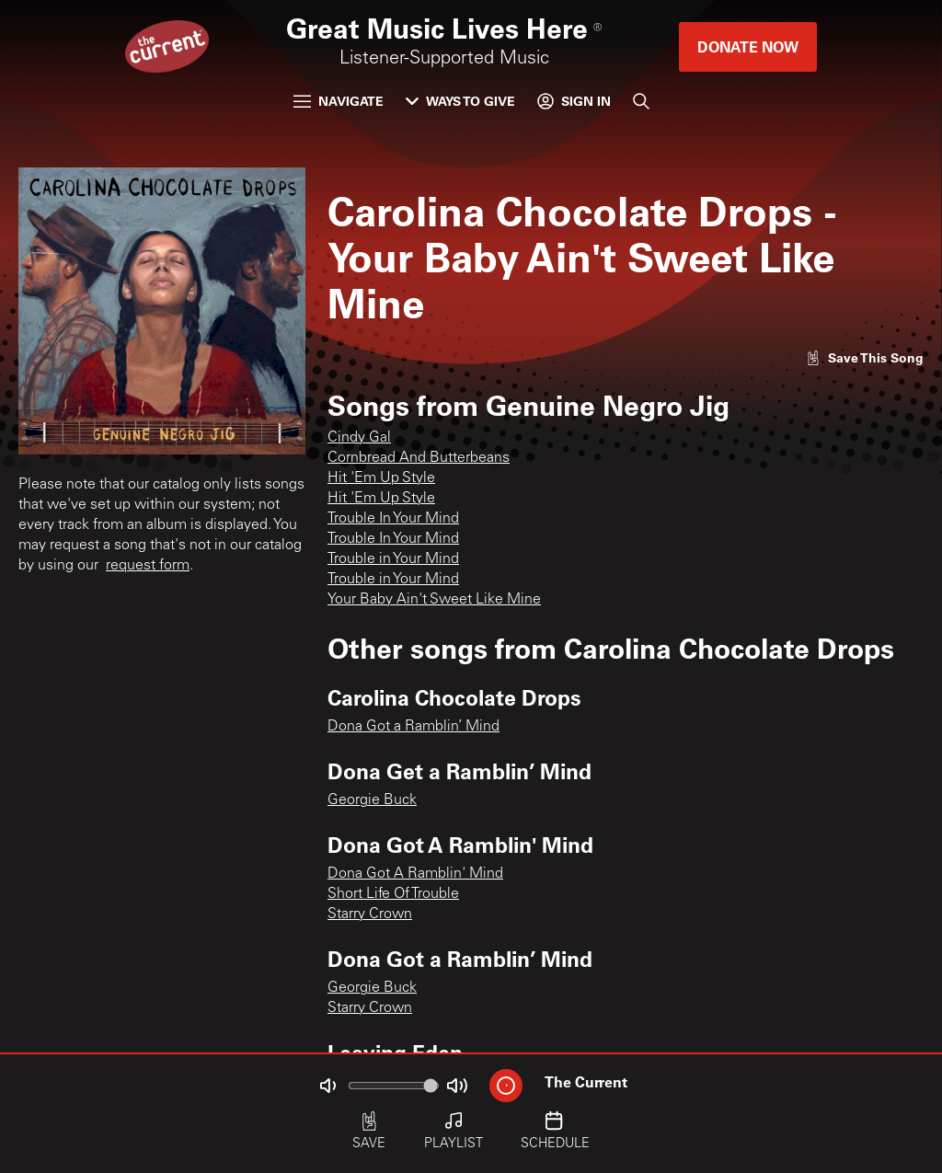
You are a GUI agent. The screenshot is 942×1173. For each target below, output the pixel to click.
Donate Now (747, 46)
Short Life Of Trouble (393, 894)
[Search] (641, 101)
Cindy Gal (359, 438)
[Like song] (865, 357)
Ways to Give (460, 100)
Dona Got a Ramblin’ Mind (413, 726)
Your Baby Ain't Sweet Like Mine (434, 599)
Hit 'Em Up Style (381, 478)
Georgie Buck (372, 800)
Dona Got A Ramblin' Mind (415, 874)
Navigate (338, 100)
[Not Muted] (327, 1085)
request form (148, 565)
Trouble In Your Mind (393, 519)
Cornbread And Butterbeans (418, 458)
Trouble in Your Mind (393, 559)
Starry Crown (369, 914)
